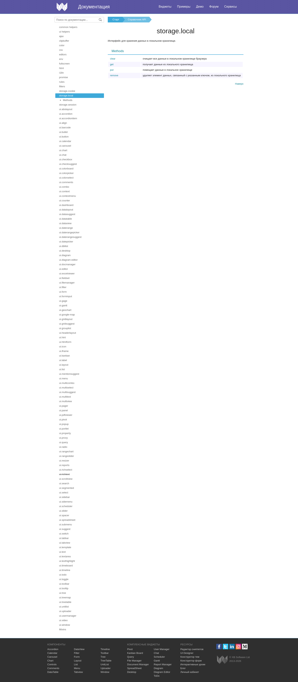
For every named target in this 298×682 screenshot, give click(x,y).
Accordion (52, 649)
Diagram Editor (162, 672)
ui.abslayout (65, 109)
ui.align (63, 122)
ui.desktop (64, 250)
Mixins (62, 629)
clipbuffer (64, 40)
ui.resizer (64, 460)
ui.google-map (67, 314)
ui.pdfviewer (65, 415)
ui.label (63, 360)
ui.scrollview (65, 478)
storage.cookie (67, 91)
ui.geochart (65, 310)
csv (61, 49)
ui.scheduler (65, 506)
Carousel (52, 656)
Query (130, 656)
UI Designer (186, 653)
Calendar (52, 653)
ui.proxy (63, 437)
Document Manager (138, 664)
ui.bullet (63, 132)
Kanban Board (135, 653)
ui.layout (63, 364)
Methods (67, 100)
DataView (79, 649)
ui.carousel (65, 145)
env (61, 59)
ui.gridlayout (65, 319)
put (111, 69)
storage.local (66, 95)
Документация (94, 6)
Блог (183, 668)
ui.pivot (63, 419)
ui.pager (63, 405)
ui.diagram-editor (68, 259)
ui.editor (63, 269)
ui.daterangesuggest (70, 237)
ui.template (65, 547)
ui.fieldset (64, 278)
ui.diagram (65, 255)
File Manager (134, 660)
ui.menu (63, 378)
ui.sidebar (64, 497)
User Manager (161, 649)
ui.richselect (65, 469)
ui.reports (64, 465)
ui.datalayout (66, 209)
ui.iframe (64, 351)
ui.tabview (64, 542)
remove (114, 75)
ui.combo (64, 186)
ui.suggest (64, 529)
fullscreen (64, 63)
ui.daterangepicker (69, 232)
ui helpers (64, 31)
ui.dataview (65, 223)
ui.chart (63, 150)
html (61, 68)
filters (62, 86)
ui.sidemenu (65, 501)
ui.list (62, 369)
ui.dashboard (66, 205)
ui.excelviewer (67, 273)
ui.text (62, 551)
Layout (77, 660)
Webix (222, 659)
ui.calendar (65, 141)
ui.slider (63, 510)
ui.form (63, 291)
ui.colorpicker (66, 173)
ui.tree (62, 592)
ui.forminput (65, 296)
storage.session (67, 104)
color (61, 45)
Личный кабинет (189, 672)
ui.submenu (65, 524)
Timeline (105, 649)
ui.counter (64, 200)
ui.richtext (64, 474)
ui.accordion (65, 113)
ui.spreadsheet (67, 519)
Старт (116, 19)
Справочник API (137, 19)
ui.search (64, 483)
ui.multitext (65, 396)
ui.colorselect (66, 177)
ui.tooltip (63, 588)
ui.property (65, 433)
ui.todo (63, 574)
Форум (214, 6)
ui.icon (62, 346)
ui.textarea (65, 556)
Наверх (239, 83)
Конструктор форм (191, 660)
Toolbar (105, 653)
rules (61, 81)
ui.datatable (65, 218)
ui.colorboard (66, 168)
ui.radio (63, 446)
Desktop (131, 672)
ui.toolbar (64, 583)
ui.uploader (65, 611)
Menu (77, 668)
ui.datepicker (66, 241)
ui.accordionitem (68, 118)
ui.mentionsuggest (69, 373)
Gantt (157, 660)
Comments (53, 668)
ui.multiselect (66, 387)
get (111, 64)
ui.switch (64, 533)
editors (63, 54)
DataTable (53, 672)
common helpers (68, 27)
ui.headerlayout (67, 332)
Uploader (106, 668)
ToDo (156, 675)
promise (63, 77)
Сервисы (230, 6)
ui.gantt (63, 305)
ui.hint (62, 337)
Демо (200, 6)
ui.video (63, 620)
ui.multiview (65, 401)
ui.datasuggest (67, 214)
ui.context (64, 191)
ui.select (63, 492)
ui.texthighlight (67, 561)
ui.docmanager (67, 264)
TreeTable (106, 660)
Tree (103, 656)
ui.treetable (65, 602)
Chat (156, 653)
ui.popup (64, 424)
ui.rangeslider (66, 456)
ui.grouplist (65, 328)
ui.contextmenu (67, 196)
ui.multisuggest (67, 392)
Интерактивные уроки (192, 664)
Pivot (130, 649)
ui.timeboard (66, 565)
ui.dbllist (63, 246)
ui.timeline (64, 570)
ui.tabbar (64, 538)
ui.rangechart (66, 451)
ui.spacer (64, 515)
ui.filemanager (67, 282)
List (76, 664)
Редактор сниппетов (191, 649)
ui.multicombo (66, 383)
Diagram (158, 668)
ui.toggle (63, 579)
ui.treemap (65, 597)
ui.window (64, 624)
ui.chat (62, 154)
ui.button (64, 136)
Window (105, 672)
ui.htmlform (65, 342)
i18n (61, 72)
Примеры (183, 6)
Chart (50, 660)
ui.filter (62, 287)
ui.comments (66, 182)
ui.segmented (66, 488)
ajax (61, 36)
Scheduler (159, 656)
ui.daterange (66, 227)
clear (112, 58)
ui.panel (63, 410)
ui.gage (63, 300)
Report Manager (163, 664)
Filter (76, 653)
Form (77, 656)
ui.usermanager (67, 615)
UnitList (105, 664)
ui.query (63, 442)
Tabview (78, 672)
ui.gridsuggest (66, 323)
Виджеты (165, 6)
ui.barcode (65, 127)
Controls (51, 664)
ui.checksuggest (68, 164)
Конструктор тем (189, 656)
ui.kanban (64, 355)
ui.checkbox (65, 159)
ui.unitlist (64, 606)
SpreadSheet (134, 668)
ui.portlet (64, 428)
